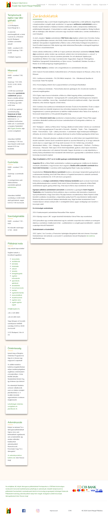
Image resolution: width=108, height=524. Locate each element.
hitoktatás (15, 266)
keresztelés (16, 259)
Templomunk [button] (41, 5)
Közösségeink (86, 5)
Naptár (77, 5)
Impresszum (54, 511)
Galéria (95, 5)
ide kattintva (91, 236)
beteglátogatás (17, 273)
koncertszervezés (18, 288)
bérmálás (15, 264)
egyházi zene (16, 300)
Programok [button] (63, 5)
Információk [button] (52, 5)
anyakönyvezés (17, 297)
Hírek (72, 5)
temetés (14, 271)
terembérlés (16, 285)
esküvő (14, 269)
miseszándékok (17, 295)
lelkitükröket (12, 187)
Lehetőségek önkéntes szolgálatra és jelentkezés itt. (15, 406)
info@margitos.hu (14, 309)
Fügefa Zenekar (16, 128)
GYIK (70, 511)
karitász (14, 290)
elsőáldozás (16, 261)
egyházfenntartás (18, 293)
